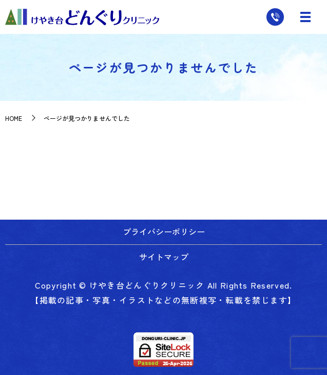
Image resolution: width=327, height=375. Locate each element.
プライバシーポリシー (164, 231)
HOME (13, 118)
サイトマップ (163, 257)
